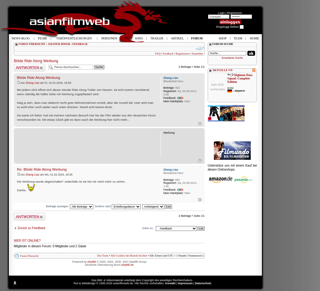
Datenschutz (203, 283)
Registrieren (234, 12)
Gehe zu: (148, 228)
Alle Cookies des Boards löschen (128, 255)
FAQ (157, 53)
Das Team (102, 255)
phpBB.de (128, 264)
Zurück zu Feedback (32, 228)
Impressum (185, 283)
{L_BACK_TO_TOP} (200, 160)
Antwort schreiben (29, 67)
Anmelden (197, 53)
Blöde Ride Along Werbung (36, 61)
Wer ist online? (27, 240)
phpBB (92, 261)
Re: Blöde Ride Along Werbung (42, 169)
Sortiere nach (117, 206)
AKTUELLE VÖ (222, 70)
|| (180, 97)
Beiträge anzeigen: (69, 206)
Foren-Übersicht (29, 255)
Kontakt (170, 283)
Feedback (168, 53)
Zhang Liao (32, 82)
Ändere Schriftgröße (200, 48)
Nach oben (200, 123)
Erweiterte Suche (232, 57)
